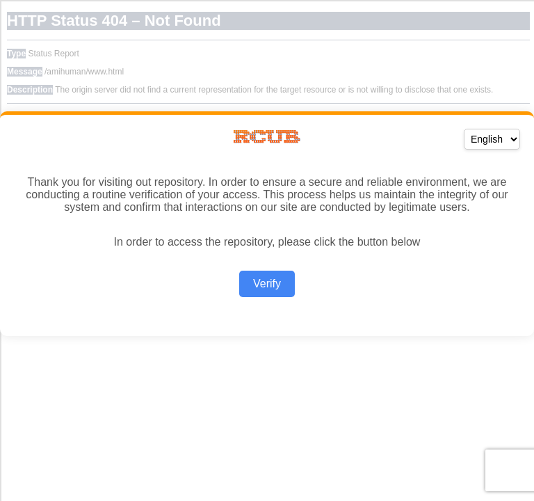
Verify (267, 283)
